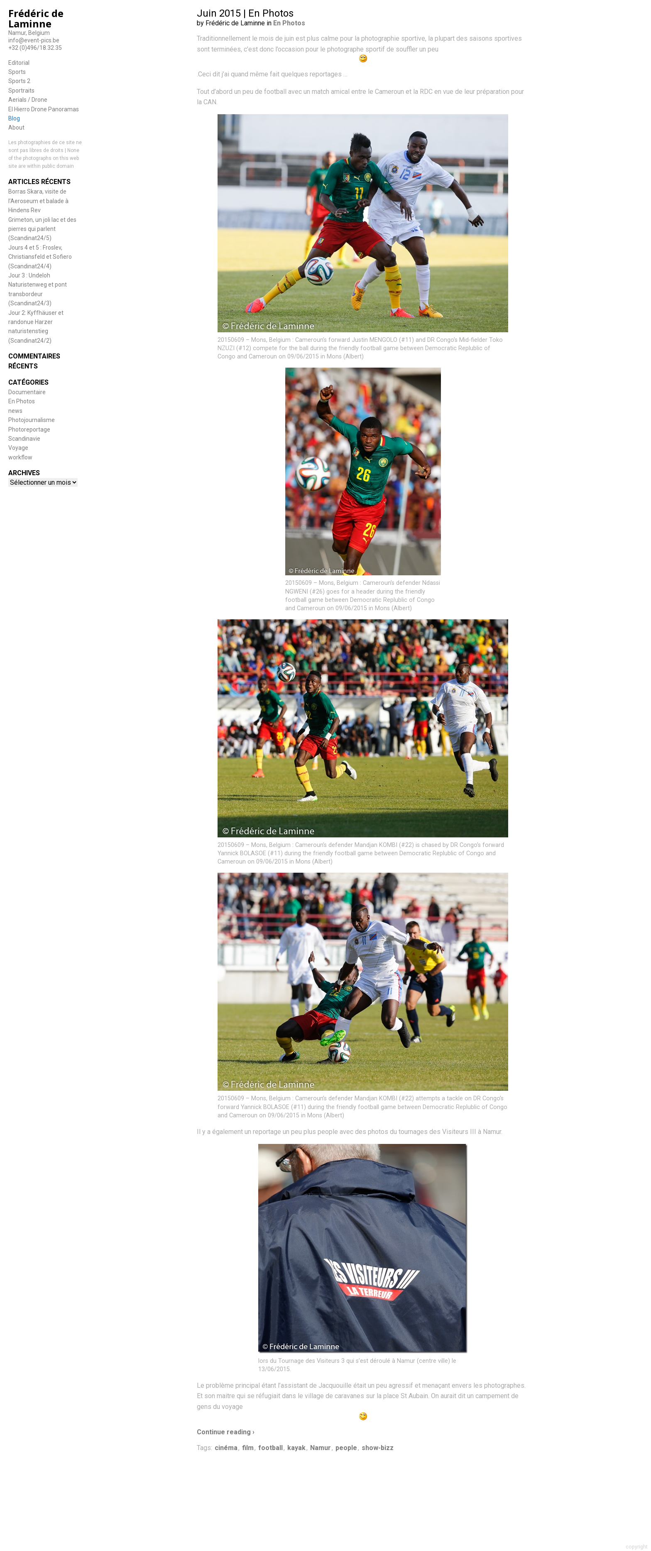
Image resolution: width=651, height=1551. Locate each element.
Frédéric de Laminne (36, 18)
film (248, 1448)
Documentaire (27, 392)
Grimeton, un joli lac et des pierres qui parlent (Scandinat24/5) (42, 229)
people (346, 1448)
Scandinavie (24, 438)
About (16, 127)
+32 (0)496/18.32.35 (35, 47)
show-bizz (378, 1448)
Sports (17, 72)
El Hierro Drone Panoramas (43, 109)
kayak (296, 1448)
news (15, 410)
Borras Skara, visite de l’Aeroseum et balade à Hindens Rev (38, 201)
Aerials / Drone (27, 99)
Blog (14, 118)
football (270, 1448)
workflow (20, 457)
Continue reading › (226, 1432)
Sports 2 (19, 81)
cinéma (226, 1448)
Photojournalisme (31, 420)
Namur (320, 1448)
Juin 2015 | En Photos (245, 13)
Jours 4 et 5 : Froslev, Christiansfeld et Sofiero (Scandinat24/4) (40, 257)
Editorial (18, 62)
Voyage (18, 447)
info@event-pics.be (33, 40)
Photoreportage (29, 429)
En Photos (21, 401)
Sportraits (21, 90)
